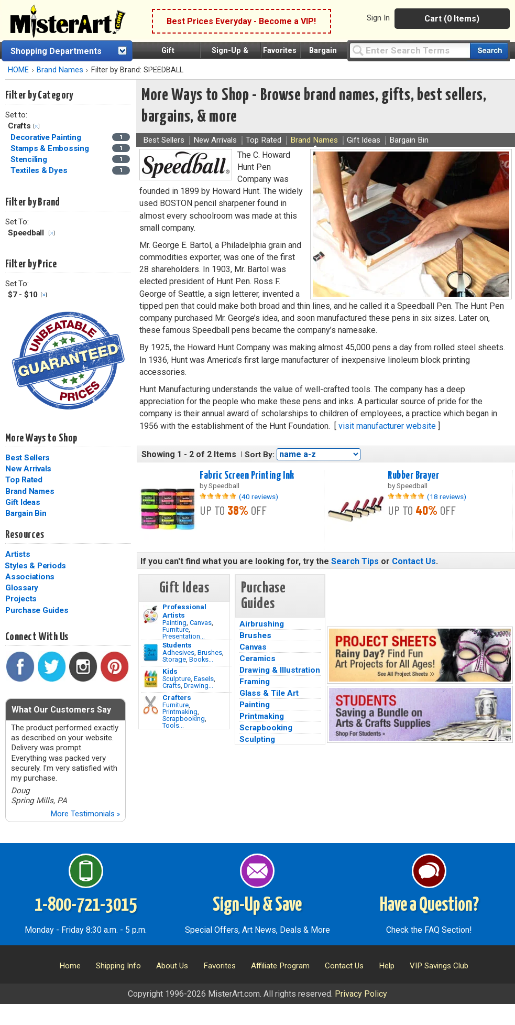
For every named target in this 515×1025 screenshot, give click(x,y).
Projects (21, 598)
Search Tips (355, 561)
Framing (254, 681)
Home (70, 965)
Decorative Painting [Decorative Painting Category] (46, 137)
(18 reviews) (446, 496)
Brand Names (60, 70)
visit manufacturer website (387, 426)
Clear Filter (36, 126)
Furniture (175, 629)
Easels (204, 679)
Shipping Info (118, 965)
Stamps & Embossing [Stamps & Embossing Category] (50, 148)
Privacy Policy (361, 994)
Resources (24, 535)
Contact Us (414, 561)
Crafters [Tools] (176, 697)
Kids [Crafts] (170, 671)
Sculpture (176, 679)
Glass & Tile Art (269, 693)
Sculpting (257, 739)
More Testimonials (85, 813)
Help (387, 965)
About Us (172, 965)
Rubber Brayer (413, 475)
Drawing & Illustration (279, 670)
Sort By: (260, 454)
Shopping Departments (56, 51)
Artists (17, 554)
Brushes (210, 652)
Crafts (171, 685)
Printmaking (180, 712)
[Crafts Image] (150, 679)
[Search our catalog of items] (489, 50)
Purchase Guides (36, 610)
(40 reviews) (258, 496)
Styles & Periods (35, 565)
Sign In (378, 18)
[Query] (409, 50)
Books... (201, 659)
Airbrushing (261, 624)
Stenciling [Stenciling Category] (29, 159)
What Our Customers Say (61, 710)
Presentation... (183, 636)
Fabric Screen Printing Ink (247, 475)
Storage (174, 659)
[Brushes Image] (150, 652)
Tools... (173, 725)
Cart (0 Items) (451, 19)
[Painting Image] (150, 614)
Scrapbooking (183, 718)
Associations (29, 576)
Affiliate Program (280, 965)
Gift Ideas (22, 502)
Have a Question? (429, 905)
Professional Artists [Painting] (184, 610)
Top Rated (23, 479)
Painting (174, 623)
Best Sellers (27, 457)
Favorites (280, 50)
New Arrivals (28, 468)
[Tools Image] (150, 705)
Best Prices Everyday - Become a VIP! (241, 21)
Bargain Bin (25, 513)
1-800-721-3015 (86, 905)
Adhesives (178, 652)
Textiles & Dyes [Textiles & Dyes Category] (39, 170)
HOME (18, 70)
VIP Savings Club (439, 965)
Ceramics (257, 658)
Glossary (21, 587)
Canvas (201, 623)
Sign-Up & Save (257, 905)
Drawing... (198, 685)
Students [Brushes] (177, 645)
